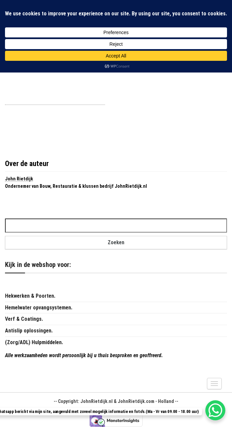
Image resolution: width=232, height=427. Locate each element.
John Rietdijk (19, 178)
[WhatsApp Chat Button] (215, 410)
